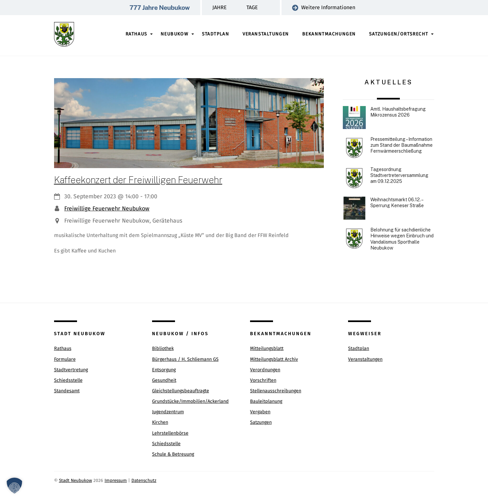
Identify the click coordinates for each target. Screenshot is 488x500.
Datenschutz (143, 480)
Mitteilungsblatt (266, 348)
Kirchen (160, 422)
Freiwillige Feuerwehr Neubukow (106, 208)
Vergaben (260, 412)
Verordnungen (265, 370)
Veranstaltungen (266, 34)
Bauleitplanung (266, 401)
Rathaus (136, 34)
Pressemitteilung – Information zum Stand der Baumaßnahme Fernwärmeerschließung (401, 145)
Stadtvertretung (71, 370)
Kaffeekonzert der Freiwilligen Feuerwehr (138, 179)
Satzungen (261, 422)
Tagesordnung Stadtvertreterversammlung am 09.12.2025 (399, 175)
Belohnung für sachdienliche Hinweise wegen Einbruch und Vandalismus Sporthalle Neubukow (402, 238)
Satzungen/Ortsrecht (398, 34)
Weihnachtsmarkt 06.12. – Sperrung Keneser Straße (397, 202)
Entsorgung (164, 370)
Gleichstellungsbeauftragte (180, 391)
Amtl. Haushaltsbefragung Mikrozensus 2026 (398, 112)
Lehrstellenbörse (170, 433)
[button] (14, 485)
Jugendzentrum (168, 412)
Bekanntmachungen (329, 34)
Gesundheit (164, 380)
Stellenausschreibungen (275, 391)
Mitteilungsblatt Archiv (274, 359)
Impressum (116, 480)
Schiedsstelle (68, 380)
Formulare (65, 359)
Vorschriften (263, 380)
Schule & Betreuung (173, 454)
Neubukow (174, 34)
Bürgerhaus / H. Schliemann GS (185, 359)
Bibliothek (163, 348)
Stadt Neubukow (75, 480)
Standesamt (67, 391)
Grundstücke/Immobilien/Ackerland (190, 401)
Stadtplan (215, 34)
